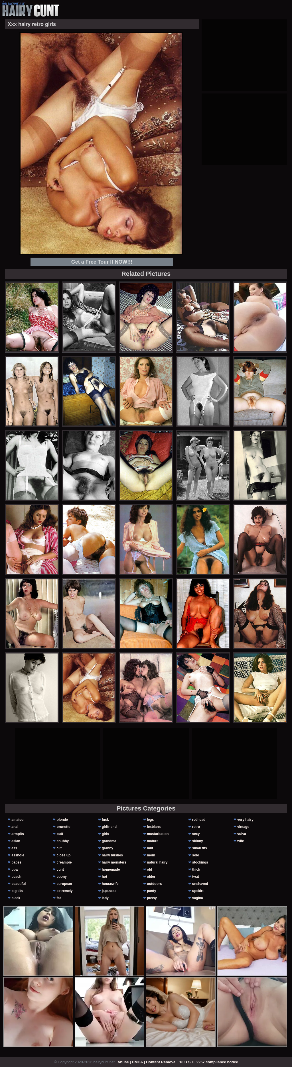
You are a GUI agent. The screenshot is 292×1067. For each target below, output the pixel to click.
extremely (65, 891)
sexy (196, 834)
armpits (17, 834)
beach (16, 877)
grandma (109, 841)
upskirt (198, 891)
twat (195, 877)
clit (59, 848)
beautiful (18, 884)
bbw (14, 869)
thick (196, 869)
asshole (17, 855)
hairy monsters (114, 862)
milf (150, 848)
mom (151, 855)
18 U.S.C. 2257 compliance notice (208, 1062)
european (64, 884)
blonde (62, 820)
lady (105, 898)
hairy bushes (112, 855)
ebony (62, 877)
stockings (200, 862)
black (15, 898)
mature (152, 841)
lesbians (154, 827)
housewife (110, 884)
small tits (199, 848)
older (151, 877)
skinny (197, 841)
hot (104, 877)
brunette (63, 827)
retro (196, 827)
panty (151, 891)
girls (105, 834)
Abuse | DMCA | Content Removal (147, 1062)
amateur (18, 820)
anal (14, 827)
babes (16, 862)
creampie (64, 862)
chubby (63, 841)
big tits (17, 891)
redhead (199, 820)
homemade (111, 869)
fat (59, 898)
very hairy (245, 820)
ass (14, 848)
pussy (152, 898)
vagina (197, 898)
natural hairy (157, 862)
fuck (105, 820)
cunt (60, 869)
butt (60, 834)
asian (15, 841)
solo (195, 855)
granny (107, 848)
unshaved (200, 884)
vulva (241, 834)
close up (64, 855)
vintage (243, 827)
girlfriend (109, 827)
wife (240, 841)
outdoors (154, 884)
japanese (109, 891)
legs (150, 820)
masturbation (158, 834)
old (149, 869)
